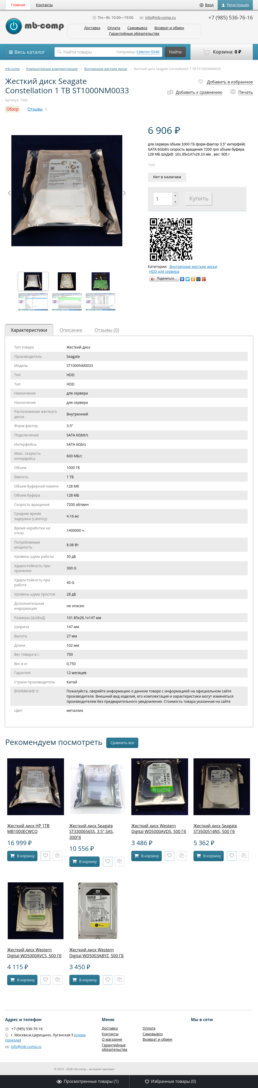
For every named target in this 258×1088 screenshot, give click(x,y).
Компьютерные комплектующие (52, 69)
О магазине (112, 1039)
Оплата (113, 28)
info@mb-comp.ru (158, 17)
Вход (207, 4)
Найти (175, 52)
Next (124, 193)
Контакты (44, 4)
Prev (9, 193)
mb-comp (12, 69)
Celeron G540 (147, 51)
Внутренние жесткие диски (105, 69)
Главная (18, 4)
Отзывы (35, 109)
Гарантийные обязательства (134, 34)
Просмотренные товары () (87, 1081)
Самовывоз (137, 28)
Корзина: (221, 52)
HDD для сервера (164, 271)
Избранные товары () (170, 1081)
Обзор (12, 109)
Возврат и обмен (169, 28)
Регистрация (235, 4)
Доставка (92, 28)
